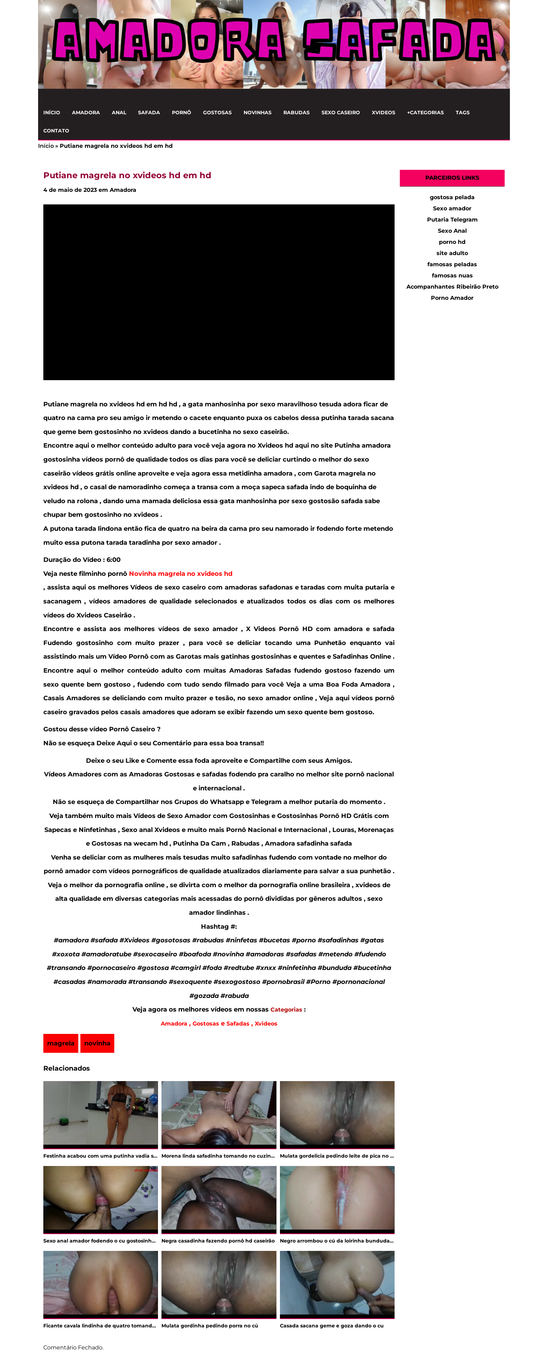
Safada (149, 112)
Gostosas (217, 112)
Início (51, 112)
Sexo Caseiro (341, 112)
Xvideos (383, 112)
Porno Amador (452, 298)
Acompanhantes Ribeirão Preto (452, 286)
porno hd (452, 242)
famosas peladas (452, 264)
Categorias (286, 1009)
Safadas (238, 1023)
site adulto (452, 253)
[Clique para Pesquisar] (501, 96)
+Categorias (425, 112)
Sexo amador (452, 208)
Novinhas (258, 112)
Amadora (86, 112)
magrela (60, 1043)
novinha (97, 1043)
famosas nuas (452, 275)
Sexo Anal (452, 230)
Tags (463, 112)
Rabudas (296, 112)
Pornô (181, 112)
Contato (56, 131)
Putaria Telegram (452, 219)
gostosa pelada (452, 197)
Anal (119, 112)
